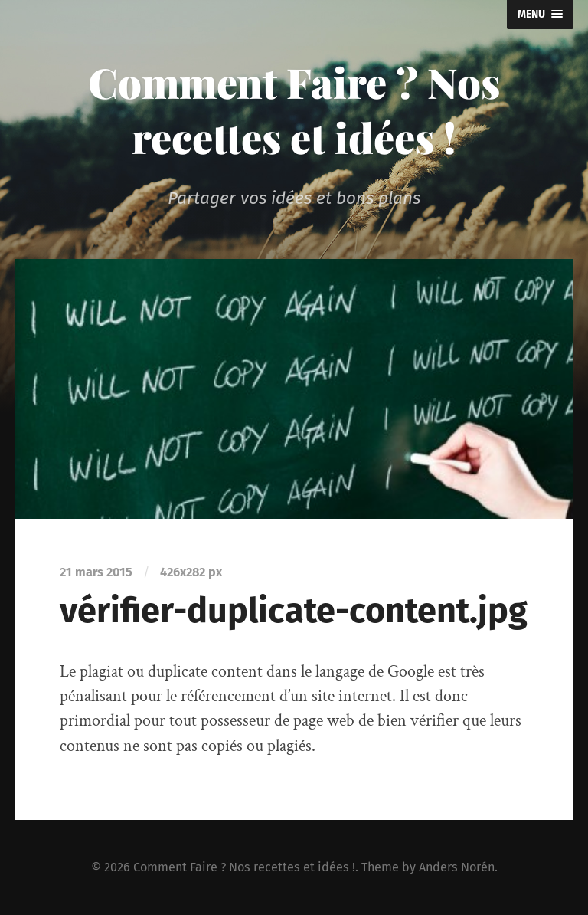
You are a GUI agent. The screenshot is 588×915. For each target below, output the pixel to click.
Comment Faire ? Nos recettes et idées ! (294, 109)
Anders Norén (457, 867)
